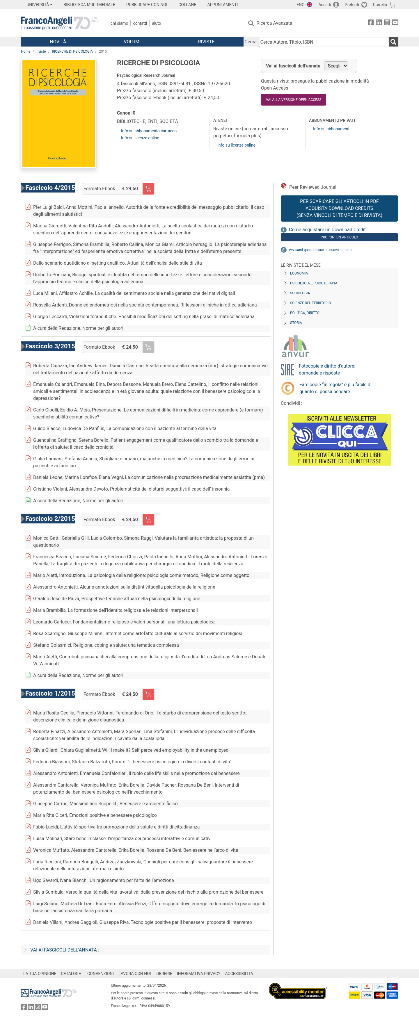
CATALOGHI (72, 973)
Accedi (324, 4)
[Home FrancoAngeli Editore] (59, 23)
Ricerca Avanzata (274, 23)
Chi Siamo (119, 23)
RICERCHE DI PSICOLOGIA (72, 51)
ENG (300, 4)
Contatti (140, 23)
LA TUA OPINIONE (39, 973)
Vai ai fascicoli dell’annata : (64, 950)
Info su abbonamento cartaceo (149, 131)
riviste (41, 51)
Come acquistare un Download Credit (327, 229)
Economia (299, 273)
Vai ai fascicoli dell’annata (293, 66)
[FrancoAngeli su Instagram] (387, 23)
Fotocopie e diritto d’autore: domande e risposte (327, 369)
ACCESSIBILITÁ (239, 973)
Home (25, 51)
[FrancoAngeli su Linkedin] (379, 23)
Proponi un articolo (339, 237)
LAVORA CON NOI (134, 973)
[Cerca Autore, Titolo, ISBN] (324, 42)
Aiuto (156, 23)
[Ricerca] (393, 42)
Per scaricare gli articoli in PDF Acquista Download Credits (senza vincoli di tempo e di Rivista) (339, 208)
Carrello (380, 4)
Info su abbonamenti (331, 128)
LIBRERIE (164, 973)
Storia (296, 323)
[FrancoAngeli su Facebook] (371, 23)
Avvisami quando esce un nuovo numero (320, 250)
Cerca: (251, 41)
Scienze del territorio (310, 303)
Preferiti (352, 4)
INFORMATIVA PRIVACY (199, 973)
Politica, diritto (304, 313)
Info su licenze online (140, 138)
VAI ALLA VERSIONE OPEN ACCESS (293, 100)
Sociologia (300, 293)
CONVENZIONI (100, 973)
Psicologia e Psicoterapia (313, 283)
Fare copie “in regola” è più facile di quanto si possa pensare (335, 388)
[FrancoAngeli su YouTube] (395, 23)
